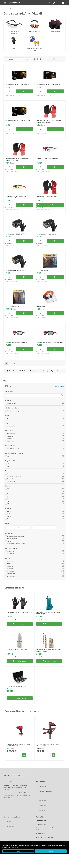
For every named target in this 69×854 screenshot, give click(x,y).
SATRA (9, 564)
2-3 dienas (10, 554)
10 (8, 489)
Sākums (6, 8)
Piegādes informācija (45, 791)
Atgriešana (10, 827)
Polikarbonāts (11, 404)
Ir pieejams (10, 552)
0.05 (8, 419)
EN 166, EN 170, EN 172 (14, 449)
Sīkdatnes (42, 801)
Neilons (9, 514)
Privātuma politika (44, 796)
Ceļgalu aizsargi (12, 539)
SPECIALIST (11, 577)
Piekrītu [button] (50, 851)
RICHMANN (11, 574)
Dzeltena (10, 437)
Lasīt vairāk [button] (14, 847)
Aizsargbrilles (11, 427)
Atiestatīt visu (59, 387)
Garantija (42, 810)
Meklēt (22, 372)
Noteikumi (42, 805)
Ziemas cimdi (11, 482)
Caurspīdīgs (11, 434)
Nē (8, 457)
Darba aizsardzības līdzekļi (17, 8)
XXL (8, 504)
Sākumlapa (11, 372)
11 (8, 492)
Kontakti (55, 372)
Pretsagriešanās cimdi (14, 477)
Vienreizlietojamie (12, 479)
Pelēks (9, 439)
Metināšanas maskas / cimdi (16, 544)
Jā (8, 464)
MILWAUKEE (11, 572)
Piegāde (33, 372)
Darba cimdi (11, 474)
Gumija (9, 512)
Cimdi (9, 542)
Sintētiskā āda (11, 519)
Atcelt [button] (65, 842)
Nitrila (9, 517)
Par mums (42, 786)
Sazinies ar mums (12, 822)
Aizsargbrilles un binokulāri (15, 537)
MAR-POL (10, 562)
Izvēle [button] (18, 851)
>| (62, 59)
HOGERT (10, 567)
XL (8, 502)
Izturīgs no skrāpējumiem (15, 411)
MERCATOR (11, 569)
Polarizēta (10, 442)
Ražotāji (44, 372)
